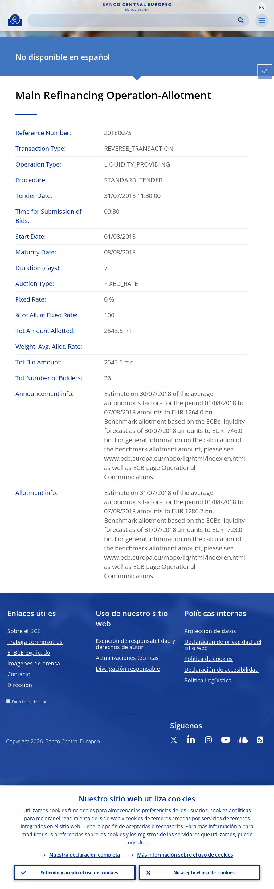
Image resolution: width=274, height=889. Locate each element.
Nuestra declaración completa (84, 854)
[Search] (133, 20)
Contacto (19, 674)
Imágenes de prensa (33, 663)
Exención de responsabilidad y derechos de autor (135, 644)
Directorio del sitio (29, 702)
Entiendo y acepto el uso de (79, 872)
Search (241, 20)
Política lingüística (207, 680)
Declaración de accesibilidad (221, 669)
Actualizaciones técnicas (127, 657)
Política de (208, 658)
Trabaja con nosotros (35, 641)
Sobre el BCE (23, 631)
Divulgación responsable (128, 668)
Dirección (19, 685)
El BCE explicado (28, 652)
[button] (261, 7)
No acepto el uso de (204, 872)
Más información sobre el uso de (185, 854)
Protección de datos (210, 631)
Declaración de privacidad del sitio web (222, 645)
